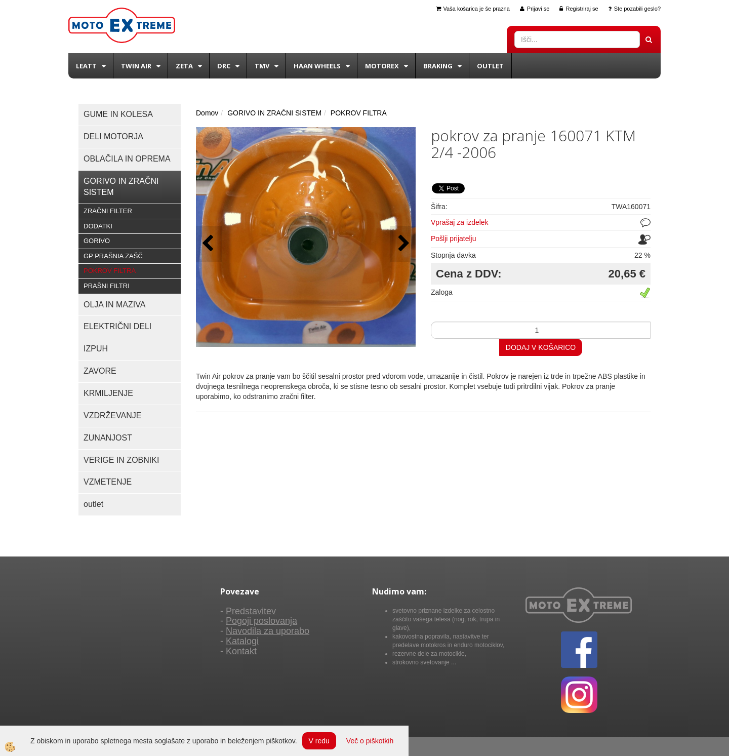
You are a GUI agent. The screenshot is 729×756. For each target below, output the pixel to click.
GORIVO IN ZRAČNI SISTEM (274, 113)
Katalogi (242, 641)
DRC (223, 65)
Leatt (86, 65)
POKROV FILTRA (110, 270)
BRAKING (438, 65)
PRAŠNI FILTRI (107, 286)
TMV (262, 65)
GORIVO (97, 241)
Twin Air (136, 65)
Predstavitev (251, 611)
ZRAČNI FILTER (108, 211)
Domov (207, 113)
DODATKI (98, 226)
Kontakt (241, 651)
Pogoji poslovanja (261, 621)
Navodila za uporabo (267, 631)
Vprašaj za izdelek (460, 222)
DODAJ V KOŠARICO (541, 347)
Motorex (382, 65)
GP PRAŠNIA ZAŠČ (113, 256)
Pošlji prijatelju (453, 238)
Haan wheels (317, 65)
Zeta (184, 65)
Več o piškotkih (369, 741)
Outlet (490, 65)
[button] (403, 244)
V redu (319, 741)
